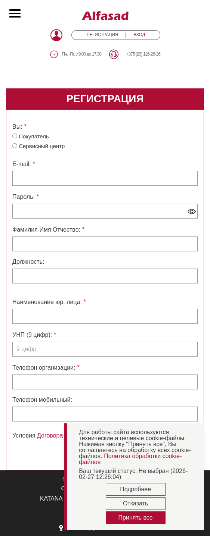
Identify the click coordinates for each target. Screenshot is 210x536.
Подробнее (135, 489)
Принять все (135, 517)
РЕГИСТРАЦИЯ (102, 34)
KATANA (51, 498)
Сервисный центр (38, 146)
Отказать (135, 503)
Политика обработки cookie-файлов (130, 459)
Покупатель (30, 136)
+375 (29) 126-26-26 (143, 54)
